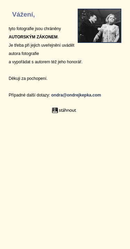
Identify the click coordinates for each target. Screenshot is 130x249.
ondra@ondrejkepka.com (76, 95)
